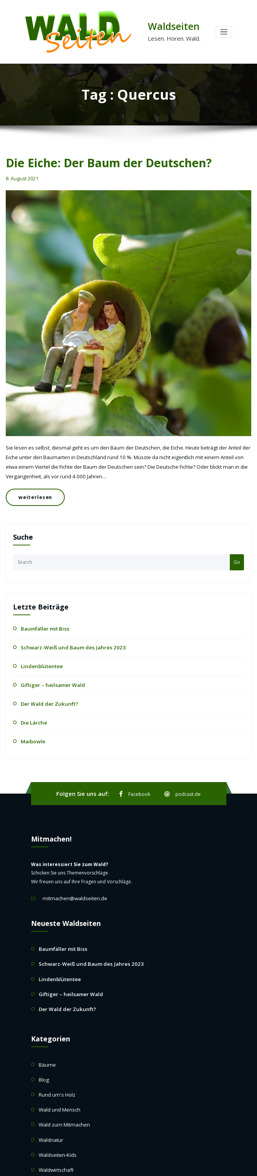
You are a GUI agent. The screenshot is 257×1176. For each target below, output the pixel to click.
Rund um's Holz (55, 1069)
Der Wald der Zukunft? (45, 688)
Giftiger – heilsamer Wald (48, 671)
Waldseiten (171, 26)
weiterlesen (32, 489)
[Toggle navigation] (224, 32)
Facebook (136, 777)
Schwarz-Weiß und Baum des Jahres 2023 (65, 635)
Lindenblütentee (38, 653)
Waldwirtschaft (55, 1138)
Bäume (46, 1041)
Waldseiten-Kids (56, 1125)
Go (237, 551)
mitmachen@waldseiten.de (72, 880)
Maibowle (31, 724)
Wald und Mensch (58, 1082)
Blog (44, 1054)
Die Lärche (32, 706)
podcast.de (182, 777)
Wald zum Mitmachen (62, 1097)
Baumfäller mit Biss (41, 617)
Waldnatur (50, 1110)
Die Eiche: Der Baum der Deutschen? (99, 162)
